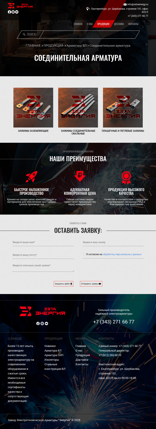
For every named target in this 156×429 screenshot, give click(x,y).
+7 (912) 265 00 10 (110, 355)
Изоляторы (51, 359)
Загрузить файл (63, 284)
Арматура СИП (53, 355)
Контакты (133, 24)
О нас (90, 24)
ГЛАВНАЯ (33, 45)
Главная (78, 24)
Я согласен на (114, 254)
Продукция (103, 24)
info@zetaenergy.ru (136, 4)
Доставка (119, 24)
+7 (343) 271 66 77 (113, 321)
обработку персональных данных (122, 254)
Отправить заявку (91, 283)
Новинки (50, 346)
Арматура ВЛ (77, 45)
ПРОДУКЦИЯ (53, 45)
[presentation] (106, 267)
